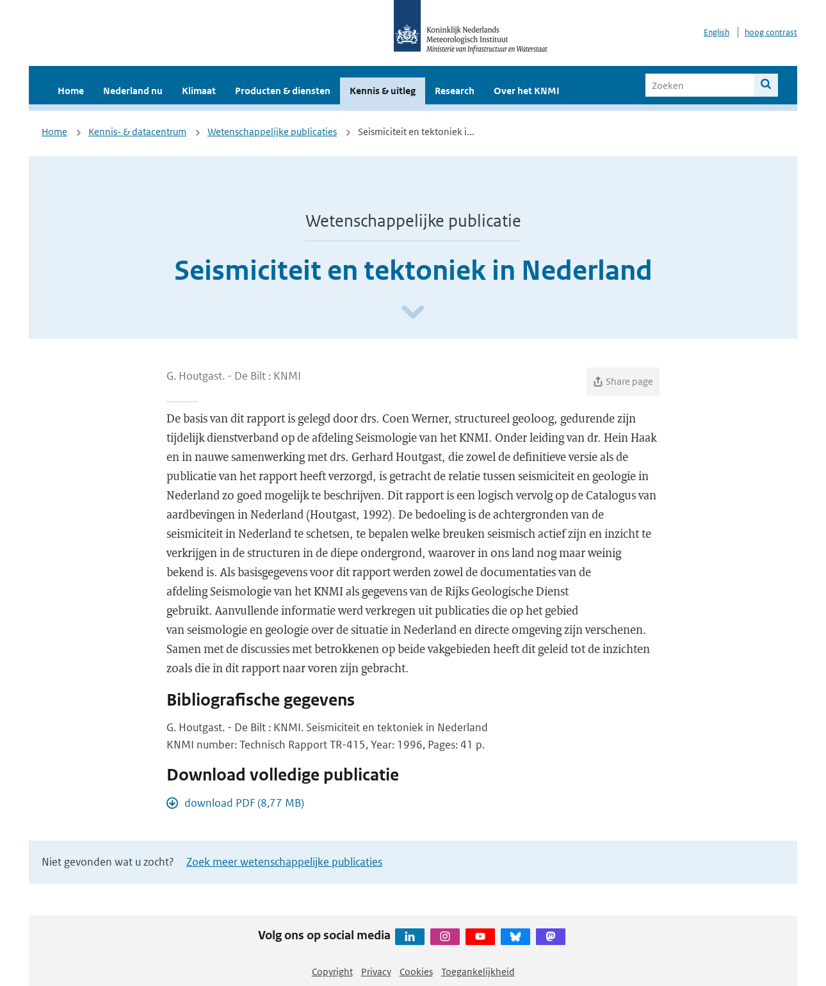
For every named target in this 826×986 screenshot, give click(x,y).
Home (71, 91)
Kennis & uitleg (383, 91)
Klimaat (199, 91)
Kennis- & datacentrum (137, 131)
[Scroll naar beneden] (413, 313)
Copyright (332, 972)
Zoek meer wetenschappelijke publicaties (284, 862)
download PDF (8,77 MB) (244, 803)
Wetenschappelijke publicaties (272, 131)
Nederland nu (133, 91)
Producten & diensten (282, 91)
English (716, 32)
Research (454, 91)
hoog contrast (771, 32)
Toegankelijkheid (478, 972)
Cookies (416, 972)
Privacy (376, 972)
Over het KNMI (527, 91)
